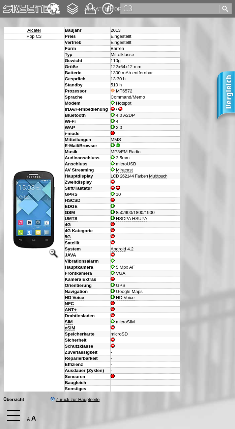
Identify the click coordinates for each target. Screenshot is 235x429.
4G (68, 224)
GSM (70, 212)
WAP (70, 127)
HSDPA (123, 218)
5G (68, 236)
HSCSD (73, 200)
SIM (69, 321)
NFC (69, 303)
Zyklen (95, 370)
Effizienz (74, 364)
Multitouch (158, 176)
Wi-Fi (70, 121)
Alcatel (34, 30)
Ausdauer (75, 370)
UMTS (71, 218)
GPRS (71, 194)
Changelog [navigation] (72, 5)
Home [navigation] (9, 7)
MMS (116, 139)
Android (118, 248)
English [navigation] (53, 5)
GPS (120, 285)
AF (132, 267)
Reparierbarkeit (81, 358)
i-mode (72, 133)
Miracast (124, 169)
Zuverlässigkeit (81, 352)
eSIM (70, 327)
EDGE (71, 206)
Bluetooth (75, 115)
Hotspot (123, 103)
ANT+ (71, 309)
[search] (169, 8)
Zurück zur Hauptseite (75, 399)
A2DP (129, 115)
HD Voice (74, 297)
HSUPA (139, 218)
